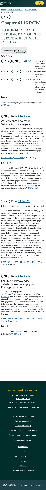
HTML (20, 51)
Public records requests (23, 456)
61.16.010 (27, 61)
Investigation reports (23, 440)
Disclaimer (23, 485)
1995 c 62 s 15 (19, 318)
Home (3, 9)
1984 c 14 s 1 (31, 318)
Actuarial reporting (23, 426)
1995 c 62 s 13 (7, 158)
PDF (16, 61)
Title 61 (34, 9)
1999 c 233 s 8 (7, 318)
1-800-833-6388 (31, 402)
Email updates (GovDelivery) (23, 470)
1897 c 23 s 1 (19, 158)
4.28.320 (17, 334)
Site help (23, 461)
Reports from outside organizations (23, 435)
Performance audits (23, 421)
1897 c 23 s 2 (33, 188)
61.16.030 (27, 79)
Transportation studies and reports (23, 430)
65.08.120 (5, 105)
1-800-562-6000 (23, 398)
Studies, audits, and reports (23, 416)
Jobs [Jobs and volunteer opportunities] (23, 451)
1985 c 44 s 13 (19, 262)
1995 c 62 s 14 (7, 262)
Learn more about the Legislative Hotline (23, 407)
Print (6, 17)
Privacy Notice (35, 485)
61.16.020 (27, 71)
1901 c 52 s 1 (31, 262)
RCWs (27, 9)
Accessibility (23, 447)
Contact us (23, 465)
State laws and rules (15, 9)
